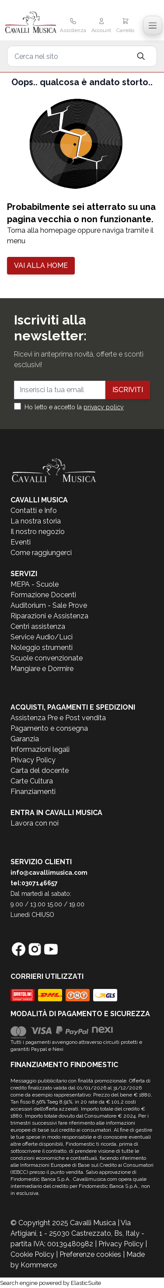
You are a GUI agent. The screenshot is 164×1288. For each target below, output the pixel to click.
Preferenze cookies (90, 1254)
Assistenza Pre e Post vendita (58, 718)
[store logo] (30, 23)
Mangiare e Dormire (41, 668)
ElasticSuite (86, 1283)
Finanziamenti (33, 791)
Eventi (20, 542)
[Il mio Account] (101, 26)
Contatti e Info (33, 510)
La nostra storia (35, 521)
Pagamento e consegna (49, 728)
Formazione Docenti (43, 595)
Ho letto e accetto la (74, 407)
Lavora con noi (34, 823)
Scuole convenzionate (46, 658)
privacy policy (104, 407)
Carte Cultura (31, 781)
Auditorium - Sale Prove (48, 605)
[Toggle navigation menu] (152, 25)
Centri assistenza (37, 626)
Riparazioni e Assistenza (49, 616)
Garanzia (24, 739)
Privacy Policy (33, 760)
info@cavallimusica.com (48, 872)
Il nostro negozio (37, 531)
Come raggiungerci (41, 552)
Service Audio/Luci (41, 637)
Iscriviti (127, 390)
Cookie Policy (32, 1254)
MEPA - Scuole (34, 584)
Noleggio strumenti (41, 647)
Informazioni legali (40, 749)
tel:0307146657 (34, 883)
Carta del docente (39, 770)
